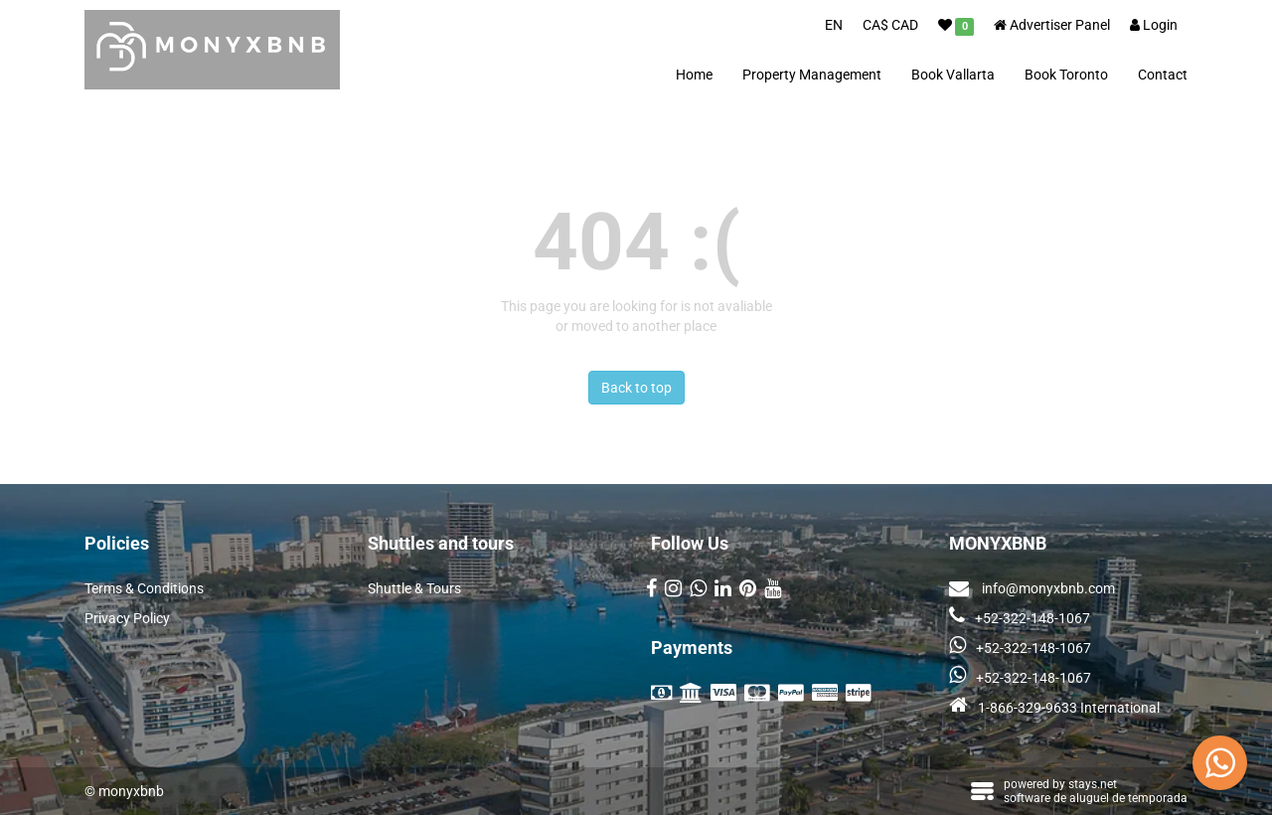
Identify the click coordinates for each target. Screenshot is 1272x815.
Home (694, 74)
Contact (1163, 74)
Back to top (636, 388)
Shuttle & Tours (414, 588)
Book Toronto (1066, 74)
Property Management (811, 74)
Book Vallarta (953, 74)
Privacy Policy (127, 618)
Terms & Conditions (144, 588)
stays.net (1092, 784)
